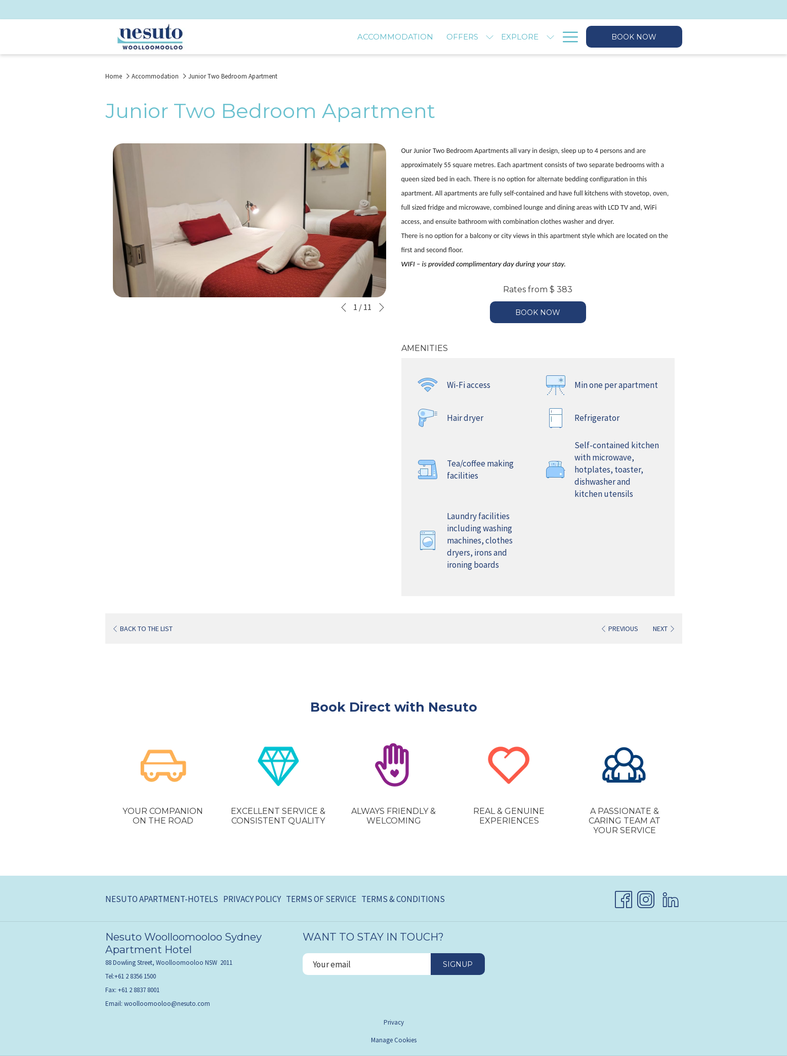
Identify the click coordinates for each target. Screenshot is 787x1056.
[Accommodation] (290, 36)
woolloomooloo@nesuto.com (167, 1003)
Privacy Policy (252, 899)
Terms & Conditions (403, 899)
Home (113, 76)
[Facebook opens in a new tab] (623, 897)
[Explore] (415, 36)
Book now (633, 37)
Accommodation (155, 76)
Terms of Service (321, 899)
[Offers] (358, 36)
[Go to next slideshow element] (381, 307)
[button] (249, 220)
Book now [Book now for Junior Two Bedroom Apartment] (537, 312)
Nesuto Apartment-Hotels (161, 899)
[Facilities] (478, 36)
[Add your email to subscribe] (367, 964)
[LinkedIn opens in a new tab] (670, 897)
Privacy (394, 1022)
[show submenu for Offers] (385, 36)
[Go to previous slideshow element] (343, 307)
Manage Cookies (394, 1040)
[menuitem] (163, 899)
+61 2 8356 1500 (135, 976)
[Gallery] (530, 36)
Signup (458, 964)
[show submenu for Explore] (445, 36)
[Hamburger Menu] (566, 36)
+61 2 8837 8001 (138, 990)
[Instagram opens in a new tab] (645, 897)
